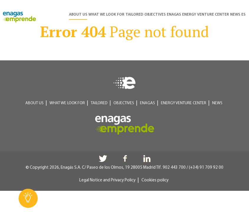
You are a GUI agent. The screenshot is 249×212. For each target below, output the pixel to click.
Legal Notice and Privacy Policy (107, 180)
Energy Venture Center (205, 14)
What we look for (106, 14)
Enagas (174, 14)
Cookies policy (155, 180)
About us (78, 14)
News (235, 14)
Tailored (134, 14)
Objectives (155, 14)
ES (243, 14)
